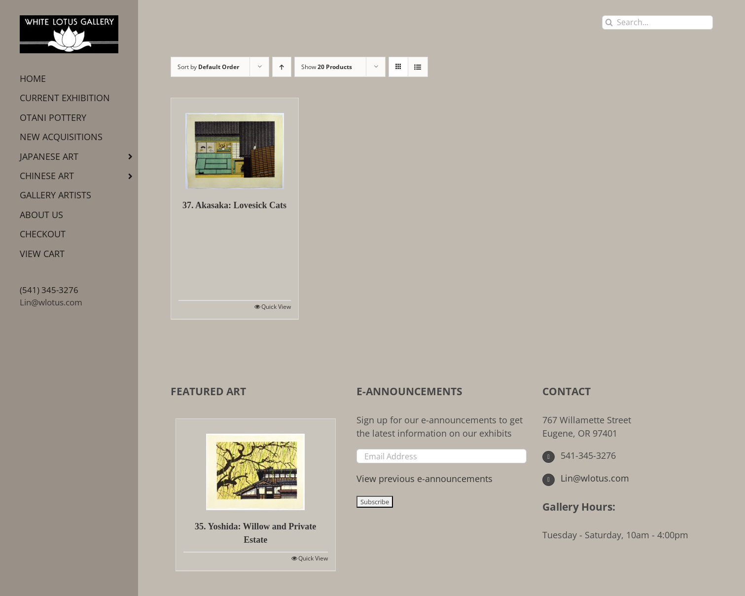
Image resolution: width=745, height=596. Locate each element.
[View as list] (417, 66)
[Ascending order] (281, 67)
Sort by (208, 67)
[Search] (609, 22)
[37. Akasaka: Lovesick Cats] (234, 143)
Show (326, 67)
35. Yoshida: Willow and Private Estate (255, 533)
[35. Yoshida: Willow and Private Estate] (255, 464)
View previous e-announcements (424, 478)
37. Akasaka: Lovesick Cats (234, 205)
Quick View (276, 306)
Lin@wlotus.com (51, 302)
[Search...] (657, 22)
